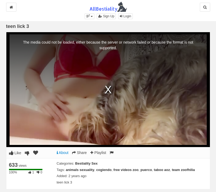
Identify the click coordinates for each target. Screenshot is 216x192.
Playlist (98, 153)
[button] (89, 16)
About (63, 153)
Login (125, 16)
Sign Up (106, 16)
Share (79, 153)
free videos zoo (126, 170)
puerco (146, 170)
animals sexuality (80, 170)
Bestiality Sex (86, 163)
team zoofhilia (183, 170)
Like (15, 153)
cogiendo (104, 170)
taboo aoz (162, 170)
